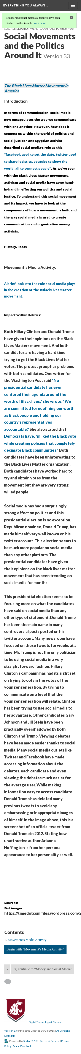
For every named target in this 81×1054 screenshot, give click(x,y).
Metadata (9, 1035)
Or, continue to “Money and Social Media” (42, 969)
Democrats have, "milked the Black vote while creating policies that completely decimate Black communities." (40, 443)
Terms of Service (49, 1041)
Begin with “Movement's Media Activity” (35, 949)
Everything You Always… (25, 5)
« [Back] (7, 969)
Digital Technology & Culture (45, 1022)
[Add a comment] (9, 982)
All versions (63, 1030)
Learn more (38, 23)
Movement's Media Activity (27, 940)
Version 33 (10, 1030)
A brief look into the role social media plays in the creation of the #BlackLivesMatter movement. (40, 290)
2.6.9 (34, 1041)
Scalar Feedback (22, 1046)
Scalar (26, 1041)
